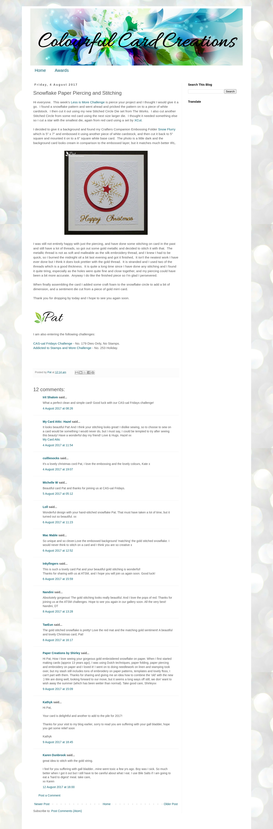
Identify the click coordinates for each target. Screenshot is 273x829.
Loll (45, 507)
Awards (62, 70)
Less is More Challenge (88, 102)
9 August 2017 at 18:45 (58, 742)
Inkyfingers (50, 563)
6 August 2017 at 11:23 (58, 522)
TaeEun (48, 624)
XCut (138, 120)
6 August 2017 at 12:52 (58, 550)
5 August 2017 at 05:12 (58, 493)
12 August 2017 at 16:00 (59, 787)
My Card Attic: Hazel (57, 421)
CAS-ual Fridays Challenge (52, 343)
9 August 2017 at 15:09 (58, 689)
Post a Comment (49, 795)
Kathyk (48, 702)
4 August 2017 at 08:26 (58, 408)
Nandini (48, 592)
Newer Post (41, 804)
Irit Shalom (50, 397)
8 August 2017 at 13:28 (58, 611)
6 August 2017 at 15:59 (58, 579)
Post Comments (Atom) (66, 811)
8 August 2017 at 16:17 (58, 640)
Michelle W (50, 482)
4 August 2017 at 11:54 (58, 445)
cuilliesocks (51, 458)
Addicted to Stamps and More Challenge (62, 348)
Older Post (171, 804)
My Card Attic (51, 439)
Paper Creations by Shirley (61, 653)
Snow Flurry (166, 129)
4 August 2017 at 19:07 (58, 469)
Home (40, 70)
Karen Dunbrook (54, 755)
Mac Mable (50, 535)
